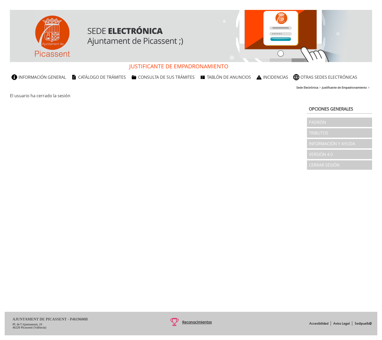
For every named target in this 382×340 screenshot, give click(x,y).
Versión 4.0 (321, 154)
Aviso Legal (341, 323)
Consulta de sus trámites (166, 77)
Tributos (318, 133)
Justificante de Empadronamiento (344, 87)
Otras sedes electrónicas (328, 77)
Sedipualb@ (363, 323)
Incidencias (275, 77)
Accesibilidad (318, 323)
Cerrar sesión (324, 165)
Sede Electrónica (307, 87)
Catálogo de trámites (102, 77)
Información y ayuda (332, 144)
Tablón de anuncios (229, 77)
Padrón (317, 122)
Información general (42, 77)
